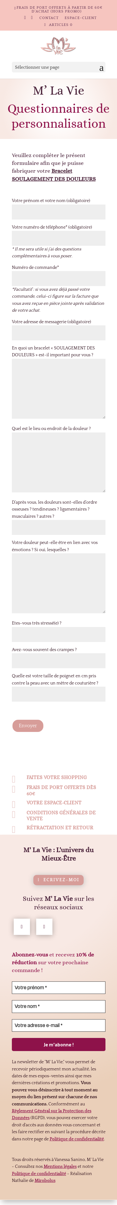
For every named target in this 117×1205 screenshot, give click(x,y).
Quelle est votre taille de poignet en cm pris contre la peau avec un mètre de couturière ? (58, 685)
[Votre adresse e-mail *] (58, 1037)
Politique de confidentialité (39, 1185)
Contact (49, 18)
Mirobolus (45, 1192)
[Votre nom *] (58, 1018)
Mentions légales (60, 1178)
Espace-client (81, 18)
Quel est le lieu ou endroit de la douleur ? (51, 428)
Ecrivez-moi (61, 892)
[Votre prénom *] (58, 1000)
